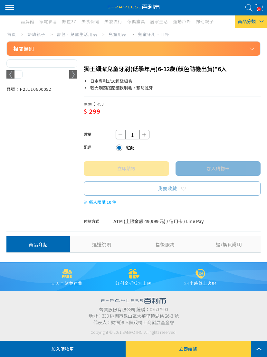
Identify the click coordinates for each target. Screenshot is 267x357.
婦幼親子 (36, 34)
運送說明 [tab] (101, 244)
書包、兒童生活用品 (77, 34)
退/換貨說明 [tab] (229, 244)
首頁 (11, 34)
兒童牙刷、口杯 (153, 34)
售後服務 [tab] (165, 244)
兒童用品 (118, 34)
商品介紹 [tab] (38, 244)
